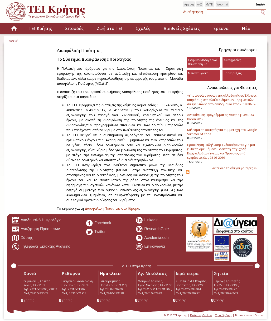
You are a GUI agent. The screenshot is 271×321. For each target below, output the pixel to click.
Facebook (98, 223)
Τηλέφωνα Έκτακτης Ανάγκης (41, 247)
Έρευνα (221, 28)
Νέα (246, 28)
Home (14, 28)
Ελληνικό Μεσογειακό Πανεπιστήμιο (202, 62)
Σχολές (143, 28)
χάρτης (27, 300)
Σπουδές (74, 28)
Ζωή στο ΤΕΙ (109, 28)
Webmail (222, 4)
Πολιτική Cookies (201, 315)
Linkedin (147, 220)
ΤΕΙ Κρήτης (40, 28)
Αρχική (189, 4)
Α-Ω (199, 4)
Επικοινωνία (150, 247)
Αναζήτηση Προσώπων (36, 229)
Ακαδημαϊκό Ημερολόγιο (36, 220)
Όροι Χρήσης (223, 315)
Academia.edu (152, 238)
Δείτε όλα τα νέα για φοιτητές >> (234, 168)
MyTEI (209, 4)
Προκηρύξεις (233, 73)
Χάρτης (22, 238)
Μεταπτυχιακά (198, 73)
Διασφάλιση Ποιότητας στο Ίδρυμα (112, 208)
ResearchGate (152, 229)
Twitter (96, 232)
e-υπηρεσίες (232, 60)
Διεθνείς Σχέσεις (182, 28)
